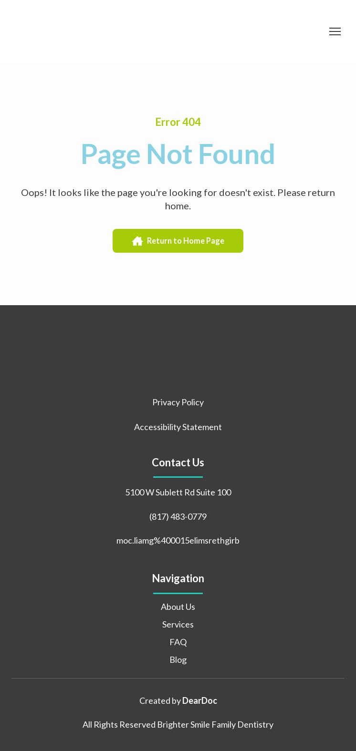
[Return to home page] (77, 31)
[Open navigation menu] (335, 31)
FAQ (178, 642)
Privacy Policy (178, 402)
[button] (178, 241)
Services (178, 624)
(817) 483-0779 (178, 516)
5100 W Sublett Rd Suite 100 (178, 492)
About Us (178, 606)
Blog (178, 659)
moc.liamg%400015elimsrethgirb (178, 540)
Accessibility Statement (178, 427)
